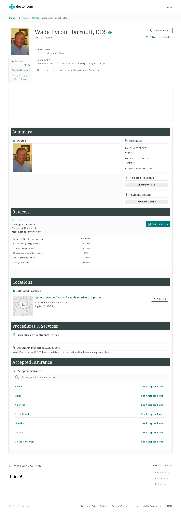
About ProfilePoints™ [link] (20, 70)
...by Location (160, 484)
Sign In (168, 7)
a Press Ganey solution (25, 466)
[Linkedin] (16, 476)
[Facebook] (11, 476)
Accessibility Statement (148, 506)
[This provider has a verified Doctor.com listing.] (110, 32)
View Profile (159, 298)
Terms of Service (121, 506)
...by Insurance (161, 472)
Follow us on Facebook (159, 37)
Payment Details (147, 201)
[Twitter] (20, 476)
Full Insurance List (147, 184)
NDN (169, 506)
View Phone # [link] (159, 30)
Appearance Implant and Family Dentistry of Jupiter (68, 297)
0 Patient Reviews (20, 79)
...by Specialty (160, 478)
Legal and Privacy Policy (93, 506)
